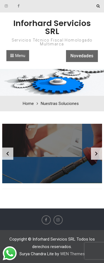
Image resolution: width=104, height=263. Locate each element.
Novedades (81, 55)
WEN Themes (72, 253)
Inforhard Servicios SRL (52, 27)
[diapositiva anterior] (7, 154)
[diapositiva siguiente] (96, 154)
